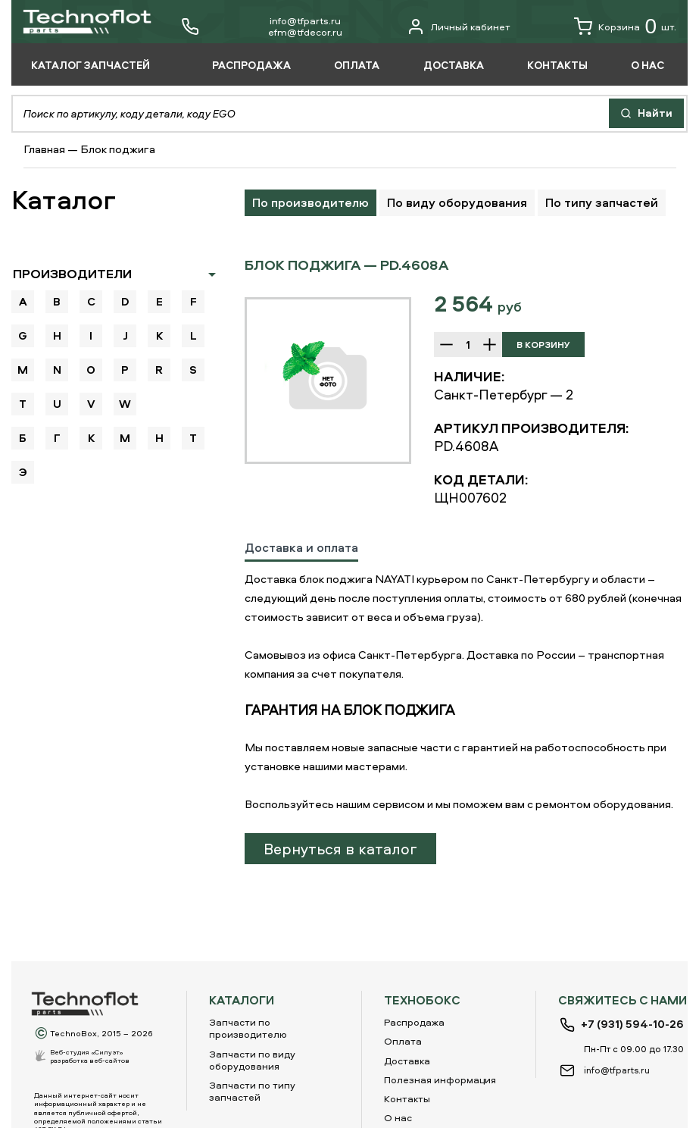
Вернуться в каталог (340, 848)
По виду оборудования (457, 202)
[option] (328, 380)
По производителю (310, 202)
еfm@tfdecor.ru (305, 32)
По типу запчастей (601, 202)
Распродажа (414, 1022)
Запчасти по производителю (248, 1028)
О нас (398, 1117)
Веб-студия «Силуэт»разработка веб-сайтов (90, 1056)
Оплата (403, 1041)
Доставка (407, 1060)
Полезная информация (440, 1079)
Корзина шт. (625, 26)
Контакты (407, 1098)
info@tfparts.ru (305, 20)
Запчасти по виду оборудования (252, 1060)
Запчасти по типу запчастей (252, 1091)
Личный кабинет (458, 26)
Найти (646, 112)
